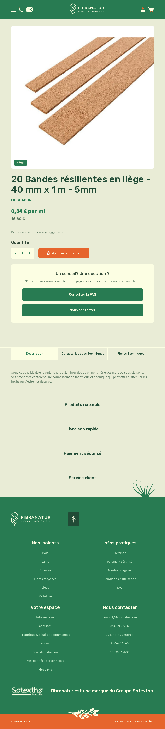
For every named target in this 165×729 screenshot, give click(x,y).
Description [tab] (34, 353)
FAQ (120, 587)
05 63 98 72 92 (119, 626)
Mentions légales (119, 570)
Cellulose (45, 596)
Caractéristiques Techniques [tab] (82, 353)
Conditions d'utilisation (120, 579)
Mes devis (45, 669)
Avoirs (45, 643)
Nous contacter (82, 310)
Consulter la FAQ (82, 295)
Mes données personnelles (45, 661)
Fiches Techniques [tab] (130, 353)
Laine (45, 561)
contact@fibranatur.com (120, 617)
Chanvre (45, 570)
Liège (45, 587)
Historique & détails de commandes (45, 635)
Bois (45, 553)
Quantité (20, 242)
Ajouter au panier (64, 253)
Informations (45, 617)
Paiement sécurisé (119, 561)
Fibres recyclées (45, 579)
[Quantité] (22, 253)
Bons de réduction (45, 652)
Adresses (45, 626)
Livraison (119, 553)
